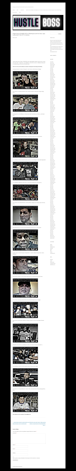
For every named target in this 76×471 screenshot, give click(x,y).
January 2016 (52, 192)
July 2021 (51, 112)
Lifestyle (51, 248)
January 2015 (52, 207)
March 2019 (52, 144)
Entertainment (52, 246)
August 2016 (52, 183)
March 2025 (52, 73)
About (51, 244)
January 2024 (52, 82)
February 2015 (52, 206)
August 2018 (52, 153)
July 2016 (51, 184)
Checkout (22, 10)
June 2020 (51, 125)
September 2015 (52, 197)
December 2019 (52, 132)
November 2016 (52, 179)
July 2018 (51, 154)
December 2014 (52, 208)
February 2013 (52, 236)
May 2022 (51, 102)
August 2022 (52, 99)
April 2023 (51, 90)
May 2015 (51, 202)
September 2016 (52, 182)
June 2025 (51, 69)
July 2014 (51, 215)
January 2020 (52, 131)
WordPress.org (52, 264)
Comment (15, 433)
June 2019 (51, 140)
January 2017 (52, 177)
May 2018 (51, 156)
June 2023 (51, 89)
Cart (17, 10)
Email (14, 448)
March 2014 (52, 220)
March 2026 (52, 63)
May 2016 (51, 187)
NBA (50, 250)
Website (14, 452)
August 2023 (52, 87)
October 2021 (52, 109)
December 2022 (52, 94)
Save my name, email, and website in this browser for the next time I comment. (26, 458)
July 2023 (51, 88)
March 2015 (52, 205)
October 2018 (52, 150)
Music (51, 249)
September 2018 (52, 151)
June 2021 (51, 113)
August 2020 (52, 122)
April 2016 (51, 188)
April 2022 (51, 103)
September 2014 (52, 212)
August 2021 (52, 111)
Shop (20, 12)
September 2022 (52, 98)
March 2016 (52, 189)
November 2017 (52, 164)
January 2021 (52, 117)
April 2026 (51, 61)
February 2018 (52, 160)
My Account (15, 12)
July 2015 (51, 199)
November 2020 (52, 118)
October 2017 (52, 165)
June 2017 (51, 170)
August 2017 (52, 168)
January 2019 (52, 146)
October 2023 (52, 85)
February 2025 (52, 74)
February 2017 (52, 175)
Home (14, 10)
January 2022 (52, 106)
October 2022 (52, 97)
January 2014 (52, 222)
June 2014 (51, 216)
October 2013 (52, 226)
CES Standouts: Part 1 (53, 51)
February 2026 (52, 64)
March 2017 (52, 174)
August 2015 (52, 198)
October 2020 (52, 120)
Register (51, 259)
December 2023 (52, 83)
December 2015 (52, 193)
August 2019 (52, 137)
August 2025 (52, 66)
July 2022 (51, 101)
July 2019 (51, 139)
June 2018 (51, 155)
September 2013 (52, 227)
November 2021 (52, 108)
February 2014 (52, 221)
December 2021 (52, 107)
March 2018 (52, 159)
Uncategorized (52, 253)
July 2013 (51, 230)
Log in (51, 260)
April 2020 (51, 127)
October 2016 (52, 180)
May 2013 (51, 232)
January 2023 (52, 93)
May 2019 (51, 141)
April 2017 (51, 173)
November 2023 (52, 84)
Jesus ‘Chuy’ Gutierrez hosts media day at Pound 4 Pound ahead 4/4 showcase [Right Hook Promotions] (43, 10)
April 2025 (51, 71)
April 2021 (51, 115)
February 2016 (52, 191)
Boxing (51, 245)
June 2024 (51, 78)
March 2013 (52, 235)
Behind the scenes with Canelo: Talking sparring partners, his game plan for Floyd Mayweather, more (37, 424)
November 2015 (52, 194)
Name (14, 444)
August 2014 (52, 213)
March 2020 (52, 128)
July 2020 (51, 123)
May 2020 (51, 126)
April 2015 (51, 203)
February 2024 (52, 80)
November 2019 (52, 134)
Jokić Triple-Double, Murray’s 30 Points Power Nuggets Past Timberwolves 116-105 (56, 44)
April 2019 (51, 142)
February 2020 (52, 130)
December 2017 (52, 163)
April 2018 (51, 158)
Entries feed (52, 262)
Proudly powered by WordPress (17, 466)
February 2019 (52, 145)
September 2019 (52, 136)
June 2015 (51, 201)
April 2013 (51, 234)
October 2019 (52, 135)
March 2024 (52, 79)
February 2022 (52, 104)
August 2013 (52, 229)
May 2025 (51, 70)
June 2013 (51, 231)
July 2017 (51, 169)
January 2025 (52, 75)
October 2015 (52, 196)
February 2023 (52, 92)
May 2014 (51, 217)
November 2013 (52, 225)
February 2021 (52, 116)
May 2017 (51, 172)
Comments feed (52, 263)
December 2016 (52, 178)
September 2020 (52, 121)
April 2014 (51, 218)
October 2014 (52, 211)
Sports (51, 251)
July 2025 (51, 68)
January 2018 (52, 161)
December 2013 (52, 224)
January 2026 (52, 65)
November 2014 (52, 210)
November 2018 (52, 149)
